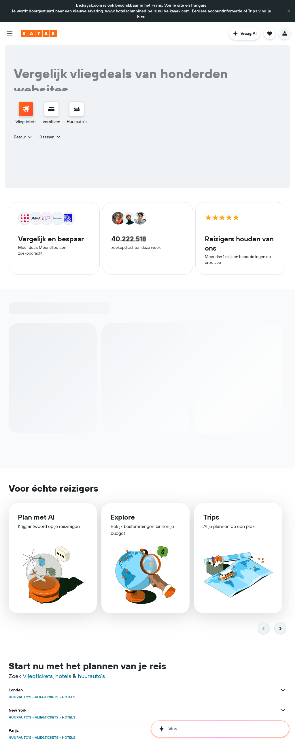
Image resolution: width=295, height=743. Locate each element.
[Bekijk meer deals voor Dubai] (90, 730)
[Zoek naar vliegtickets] (25, 108)
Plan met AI (36, 517)
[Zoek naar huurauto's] (76, 108)
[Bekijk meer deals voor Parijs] (282, 689)
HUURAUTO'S (20, 697)
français (198, 5)
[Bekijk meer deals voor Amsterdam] (186, 710)
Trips (211, 517)
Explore (123, 517)
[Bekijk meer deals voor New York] (186, 689)
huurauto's (91, 676)
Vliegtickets (38, 676)
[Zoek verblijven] (51, 108)
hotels (63, 676)
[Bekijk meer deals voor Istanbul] (282, 710)
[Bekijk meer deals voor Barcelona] (90, 710)
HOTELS (68, 697)
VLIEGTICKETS (46, 697)
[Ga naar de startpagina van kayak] (39, 33)
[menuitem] (26, 113)
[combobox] (23, 137)
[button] (288, 11)
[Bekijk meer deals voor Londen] (90, 689)
